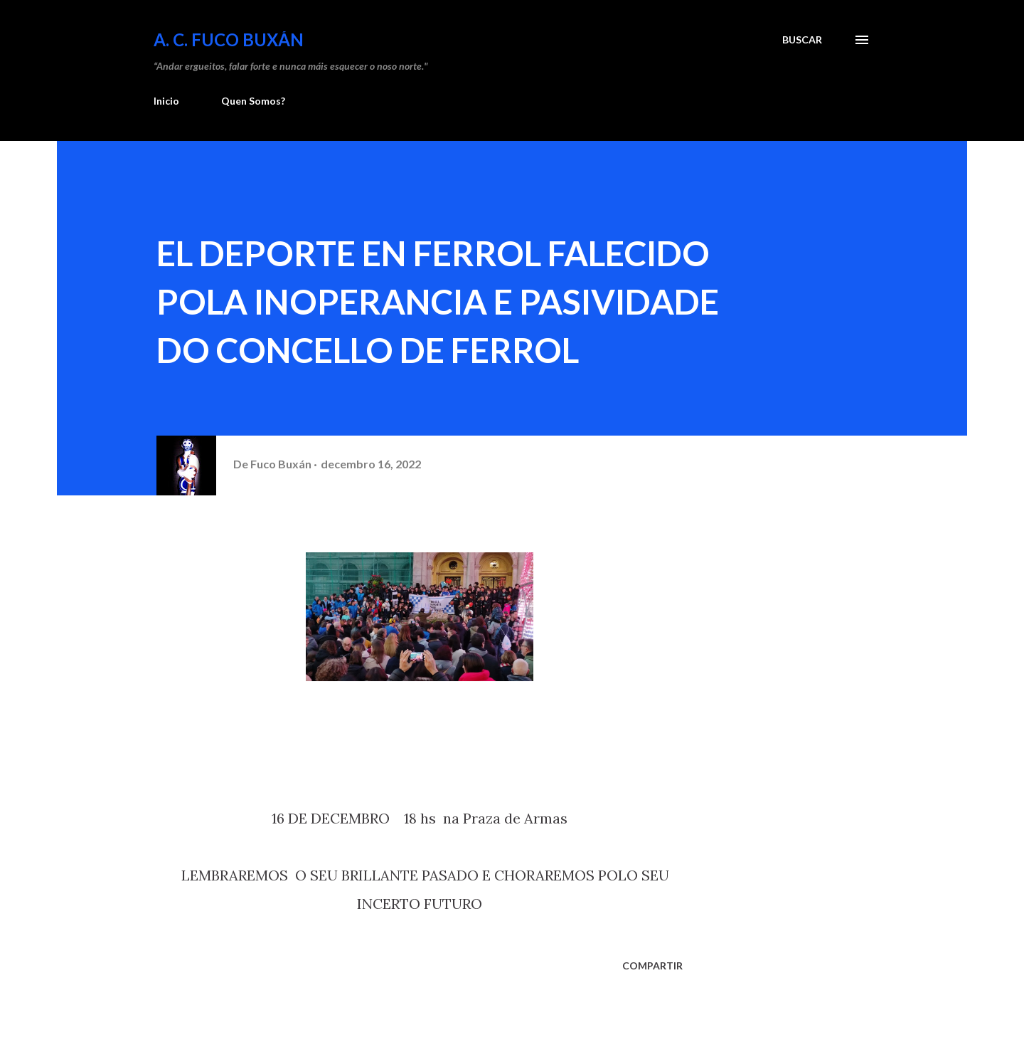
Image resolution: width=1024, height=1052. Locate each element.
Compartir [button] (652, 965)
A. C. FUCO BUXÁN (229, 39)
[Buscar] (802, 39)
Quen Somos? (253, 101)
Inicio (166, 101)
